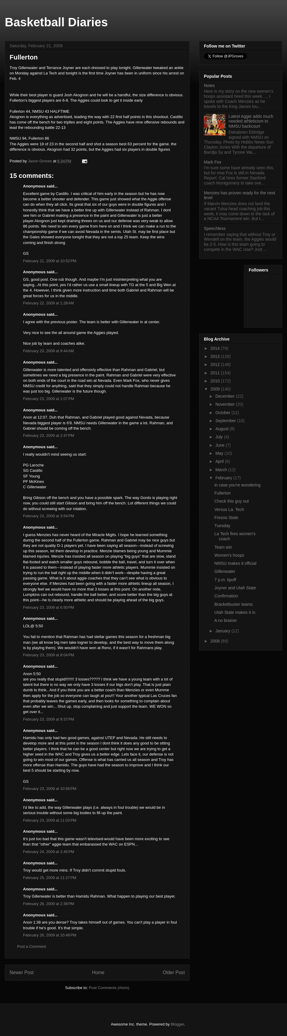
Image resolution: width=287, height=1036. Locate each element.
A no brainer (225, 620)
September (226, 420)
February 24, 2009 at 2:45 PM (48, 851)
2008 (215, 641)
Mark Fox (212, 162)
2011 (215, 372)
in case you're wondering (237, 485)
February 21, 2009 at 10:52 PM (49, 261)
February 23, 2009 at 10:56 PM (49, 788)
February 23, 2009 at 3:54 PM (48, 516)
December (225, 396)
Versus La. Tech (229, 509)
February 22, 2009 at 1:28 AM (48, 303)
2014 (215, 348)
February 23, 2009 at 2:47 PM (48, 435)
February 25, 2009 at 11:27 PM (49, 877)
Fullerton (222, 493)
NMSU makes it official (235, 563)
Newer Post (22, 972)
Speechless (214, 228)
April (220, 461)
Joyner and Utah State (235, 587)
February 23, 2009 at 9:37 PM (48, 719)
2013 (215, 356)
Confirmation (226, 595)
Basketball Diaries (56, 22)
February (224, 477)
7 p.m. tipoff (225, 579)
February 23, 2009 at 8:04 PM (48, 655)
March (221, 469)
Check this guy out (231, 501)
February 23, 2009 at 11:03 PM (49, 820)
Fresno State (226, 517)
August (222, 428)
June (220, 445)
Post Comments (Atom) (109, 987)
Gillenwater (224, 571)
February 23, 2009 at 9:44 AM (48, 351)
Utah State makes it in (234, 612)
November (225, 404)
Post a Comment (31, 946)
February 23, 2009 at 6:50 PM (48, 607)
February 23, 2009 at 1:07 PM (48, 398)
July (219, 436)
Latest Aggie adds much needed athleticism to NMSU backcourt (251, 121)
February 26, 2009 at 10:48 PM (49, 935)
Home (98, 972)
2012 (215, 364)
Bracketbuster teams (233, 604)
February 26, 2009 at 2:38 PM (48, 903)
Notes (209, 85)
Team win (223, 547)
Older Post (174, 972)
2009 (215, 389)
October (223, 412)
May (219, 453)
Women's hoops (229, 555)
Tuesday (222, 525)
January (223, 630)
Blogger (177, 1024)
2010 (215, 381)
